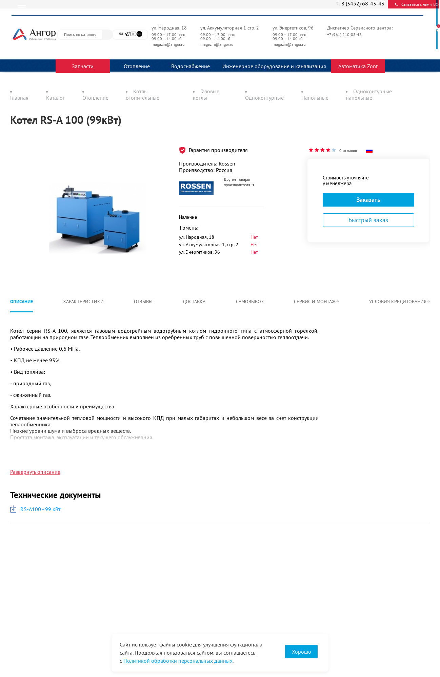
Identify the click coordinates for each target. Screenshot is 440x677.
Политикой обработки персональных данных (178, 660)
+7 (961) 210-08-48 (345, 34)
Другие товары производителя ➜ (239, 182)
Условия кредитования (399, 301)
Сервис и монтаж (316, 301)
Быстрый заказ (368, 220)
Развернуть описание (35, 471)
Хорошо (301, 651)
